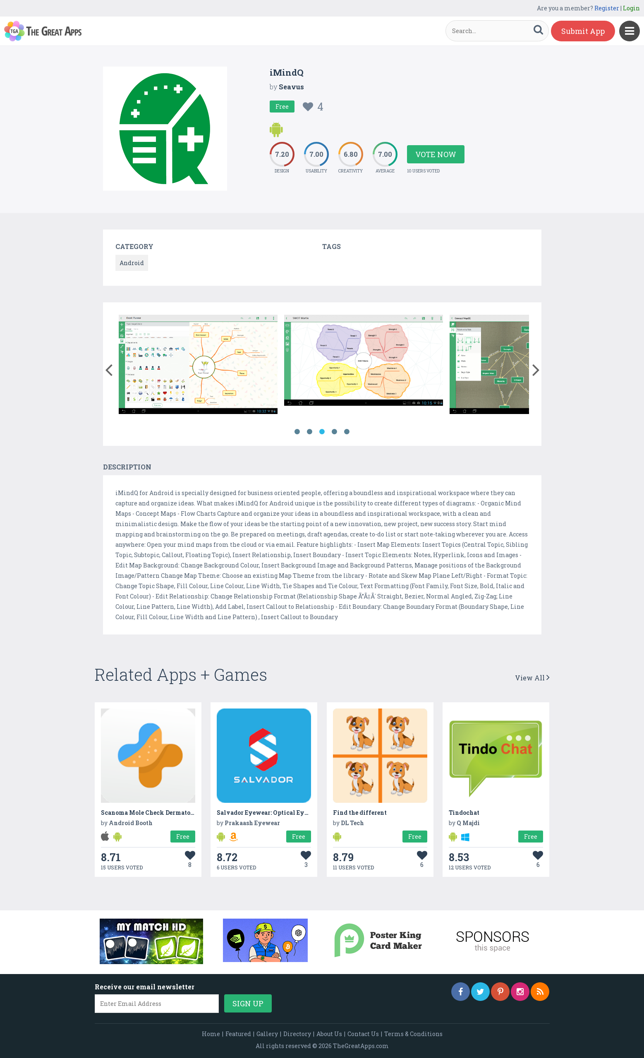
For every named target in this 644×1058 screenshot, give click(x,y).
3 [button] (322, 432)
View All (532, 677)
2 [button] (310, 432)
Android (132, 263)
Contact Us (363, 1034)
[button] (109, 368)
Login (631, 8)
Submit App (583, 31)
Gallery (267, 1034)
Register (606, 8)
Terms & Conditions (413, 1034)
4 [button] (334, 432)
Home (211, 1034)
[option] (198, 366)
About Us (329, 1034)
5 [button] (347, 432)
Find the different (360, 812)
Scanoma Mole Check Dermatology (152, 812)
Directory (297, 1034)
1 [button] (297, 432)
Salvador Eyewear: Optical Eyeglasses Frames (284, 812)
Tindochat (464, 812)
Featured (238, 1034)
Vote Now (435, 154)
